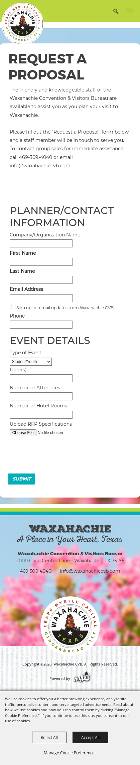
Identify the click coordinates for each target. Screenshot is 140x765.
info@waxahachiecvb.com (90, 571)
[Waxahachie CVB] (22, 24)
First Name (23, 253)
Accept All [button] (90, 737)
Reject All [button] (49, 737)
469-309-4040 (36, 571)
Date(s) (18, 370)
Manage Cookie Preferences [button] (70, 752)
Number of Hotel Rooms (38, 406)
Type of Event (25, 353)
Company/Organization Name (45, 235)
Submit (21, 479)
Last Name (22, 271)
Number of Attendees (35, 388)
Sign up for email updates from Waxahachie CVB (65, 307)
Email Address (26, 289)
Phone (17, 316)
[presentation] (57, 456)
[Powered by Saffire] (82, 678)
